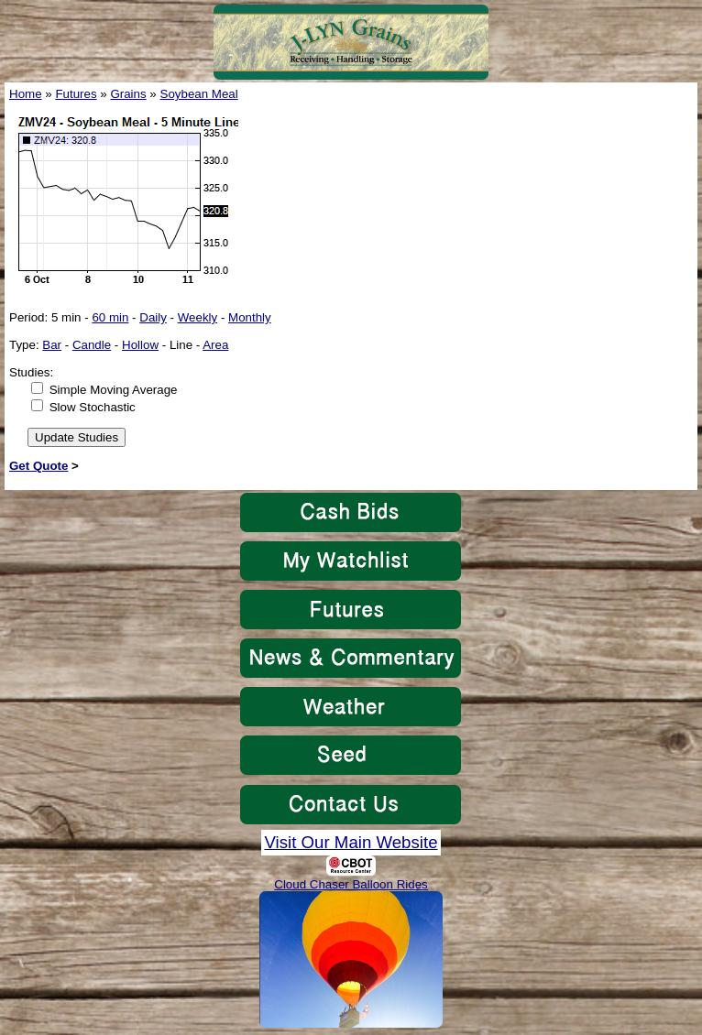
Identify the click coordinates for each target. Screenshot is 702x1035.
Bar (51, 345)
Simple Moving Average (113, 390)
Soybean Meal (199, 94)
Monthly (249, 317)
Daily (153, 317)
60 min (110, 317)
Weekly (197, 317)
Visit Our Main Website (350, 842)
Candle (91, 345)
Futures (75, 94)
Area (215, 345)
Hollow (140, 345)
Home (25, 94)
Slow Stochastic (92, 407)
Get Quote (38, 466)
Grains (128, 94)
